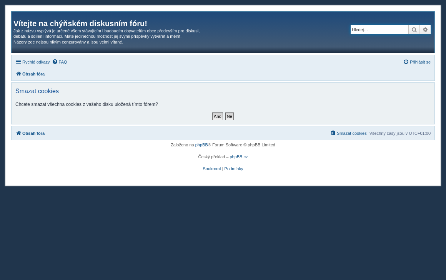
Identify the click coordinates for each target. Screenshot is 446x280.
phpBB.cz (239, 156)
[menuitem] (59, 62)
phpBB (201, 145)
